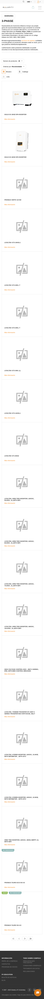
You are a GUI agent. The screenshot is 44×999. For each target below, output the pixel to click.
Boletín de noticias (9, 977)
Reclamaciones (29, 971)
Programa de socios (9, 967)
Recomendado (17, 66)
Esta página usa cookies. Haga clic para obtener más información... (22, 995)
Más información (9, 119)
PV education (7, 974)
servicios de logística (28, 40)
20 (19, 61)
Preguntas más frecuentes (29, 962)
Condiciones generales (32, 965)
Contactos (6, 964)
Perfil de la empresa (10, 961)
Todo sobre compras (32, 958)
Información (7, 958)
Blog (3, 980)
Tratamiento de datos (31, 968)
